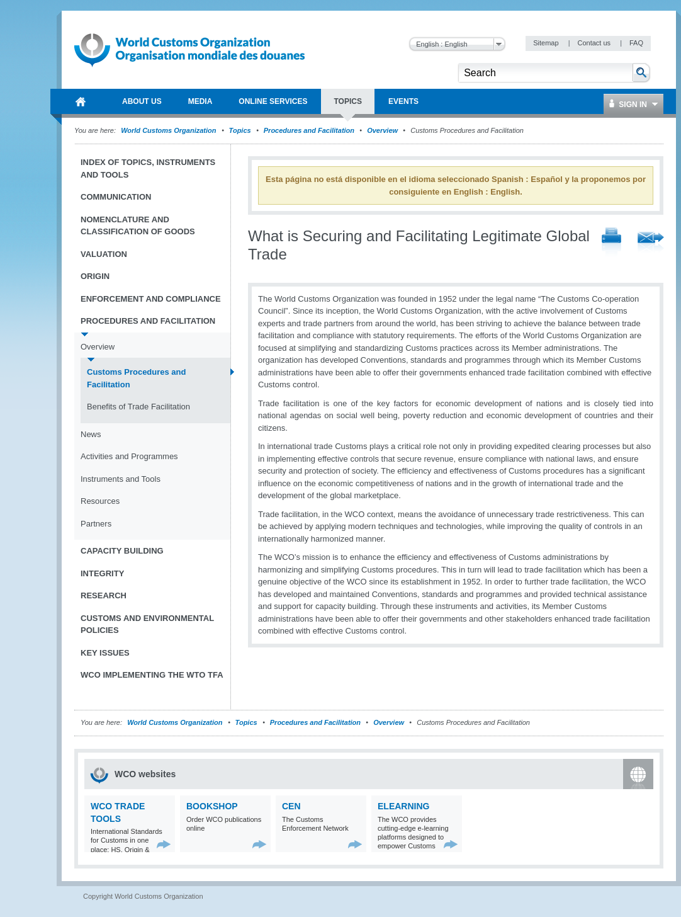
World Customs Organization (169, 130)
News (91, 434)
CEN (291, 806)
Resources (100, 501)
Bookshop (212, 806)
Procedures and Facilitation (309, 130)
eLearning (403, 806)
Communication (116, 197)
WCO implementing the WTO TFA (152, 675)
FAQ (636, 43)
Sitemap (546, 43)
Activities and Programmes (129, 456)
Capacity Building (122, 550)
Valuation (104, 254)
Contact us (594, 43)
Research (104, 595)
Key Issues (105, 653)
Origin (95, 276)
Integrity (102, 573)
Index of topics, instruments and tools (148, 168)
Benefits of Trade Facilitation (138, 406)
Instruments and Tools (120, 479)
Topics (240, 130)
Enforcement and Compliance (151, 299)
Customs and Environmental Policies (147, 624)
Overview (382, 130)
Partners (96, 523)
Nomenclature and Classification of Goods (138, 226)
